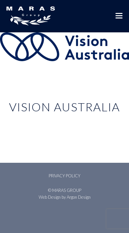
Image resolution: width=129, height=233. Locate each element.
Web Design (50, 197)
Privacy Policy (64, 175)
